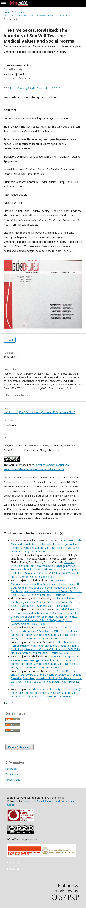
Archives (19, 12)
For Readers (12, 768)
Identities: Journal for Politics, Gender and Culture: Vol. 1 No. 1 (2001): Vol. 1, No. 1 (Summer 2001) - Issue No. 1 (46, 603)
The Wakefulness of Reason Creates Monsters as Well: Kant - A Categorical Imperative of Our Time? (44, 613)
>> (11, 702)
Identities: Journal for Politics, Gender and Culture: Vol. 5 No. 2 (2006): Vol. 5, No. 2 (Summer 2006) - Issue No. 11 (46, 682)
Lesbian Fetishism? (63, 598)
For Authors (11, 774)
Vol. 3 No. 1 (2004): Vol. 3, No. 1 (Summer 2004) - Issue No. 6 (35, 15)
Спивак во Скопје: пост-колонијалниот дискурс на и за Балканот (45, 658)
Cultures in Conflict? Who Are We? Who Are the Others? (41, 629)
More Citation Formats (18, 395)
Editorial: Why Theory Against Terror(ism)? (56, 689)
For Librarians (12, 779)
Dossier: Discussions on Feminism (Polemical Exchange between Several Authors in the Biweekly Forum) (44, 565)
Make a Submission (19, 747)
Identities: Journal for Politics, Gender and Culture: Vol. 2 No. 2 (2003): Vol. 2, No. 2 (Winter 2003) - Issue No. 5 (46, 593)
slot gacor (13, 862)
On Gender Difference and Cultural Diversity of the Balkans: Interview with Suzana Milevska (46, 674)
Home (7, 12)
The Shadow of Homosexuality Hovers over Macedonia (43, 643)
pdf (11, 340)
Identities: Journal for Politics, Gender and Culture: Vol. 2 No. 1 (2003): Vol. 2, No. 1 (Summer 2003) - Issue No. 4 (45, 663)
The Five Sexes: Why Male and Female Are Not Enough (46, 542)
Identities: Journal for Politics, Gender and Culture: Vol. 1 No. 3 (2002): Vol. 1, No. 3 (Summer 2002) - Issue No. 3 (45, 573)
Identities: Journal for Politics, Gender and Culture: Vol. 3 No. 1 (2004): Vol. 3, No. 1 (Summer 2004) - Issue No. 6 (46, 547)
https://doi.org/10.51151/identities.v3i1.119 (35, 88)
